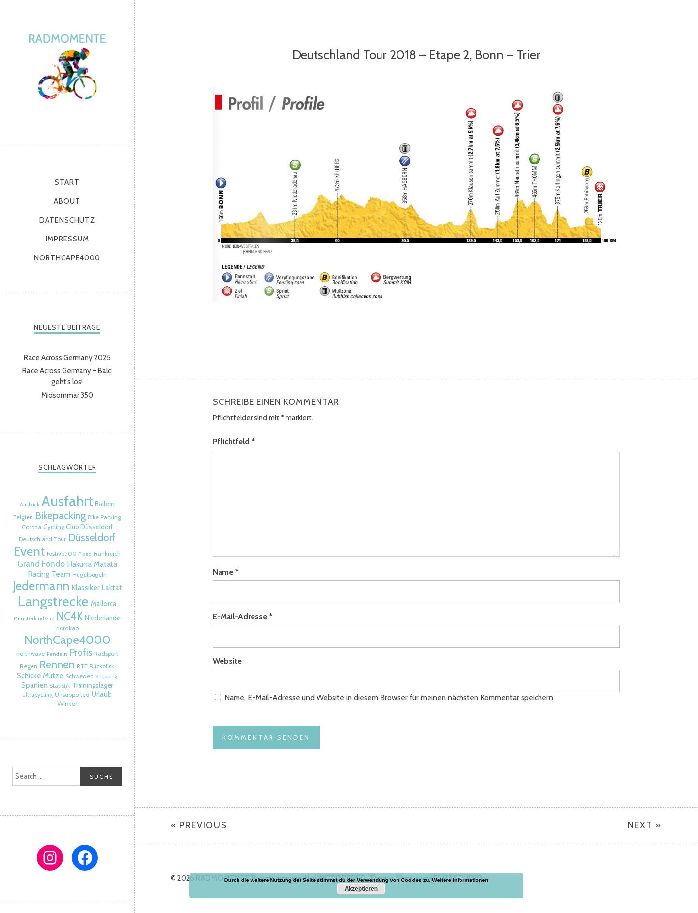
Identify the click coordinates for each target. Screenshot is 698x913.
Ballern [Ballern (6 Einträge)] (105, 504)
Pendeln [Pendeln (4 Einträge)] (57, 654)
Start (67, 182)
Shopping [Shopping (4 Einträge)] (106, 676)
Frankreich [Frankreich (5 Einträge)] (107, 553)
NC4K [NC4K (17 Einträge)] (69, 616)
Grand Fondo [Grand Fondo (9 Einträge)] (41, 564)
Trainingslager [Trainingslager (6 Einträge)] (92, 685)
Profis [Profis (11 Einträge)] (80, 652)
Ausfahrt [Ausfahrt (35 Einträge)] (67, 501)
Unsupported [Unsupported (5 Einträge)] (72, 694)
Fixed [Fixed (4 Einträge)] (85, 554)
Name (225, 572)
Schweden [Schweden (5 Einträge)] (79, 676)
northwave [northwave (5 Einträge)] (30, 653)
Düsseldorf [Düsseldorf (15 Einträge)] (92, 537)
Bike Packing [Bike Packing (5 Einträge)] (104, 517)
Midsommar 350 (67, 395)
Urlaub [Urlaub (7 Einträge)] (102, 694)
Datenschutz (67, 220)
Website (227, 661)
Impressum (67, 239)
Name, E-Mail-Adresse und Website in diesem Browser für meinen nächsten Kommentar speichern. (389, 697)
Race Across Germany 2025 (67, 357)
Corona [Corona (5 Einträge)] (31, 526)
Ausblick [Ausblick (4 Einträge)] (29, 504)
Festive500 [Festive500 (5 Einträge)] (62, 553)
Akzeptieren (361, 888)
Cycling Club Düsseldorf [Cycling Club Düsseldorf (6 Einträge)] (78, 526)
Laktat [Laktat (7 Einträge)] (112, 587)
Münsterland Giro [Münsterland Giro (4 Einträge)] (34, 618)
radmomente (67, 71)
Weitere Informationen (460, 880)
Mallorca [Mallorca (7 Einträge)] (104, 603)
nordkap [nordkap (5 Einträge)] (67, 628)
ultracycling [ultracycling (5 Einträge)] (37, 694)
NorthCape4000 (67, 258)
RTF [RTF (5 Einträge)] (82, 666)
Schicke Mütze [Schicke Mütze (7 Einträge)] (40, 676)
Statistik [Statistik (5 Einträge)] (59, 685)
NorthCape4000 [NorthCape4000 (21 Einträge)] (67, 639)
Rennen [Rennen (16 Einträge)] (57, 664)
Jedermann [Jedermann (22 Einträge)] (41, 585)
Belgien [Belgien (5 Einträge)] (23, 517)
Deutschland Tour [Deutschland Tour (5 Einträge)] (42, 539)
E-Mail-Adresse (242, 616)
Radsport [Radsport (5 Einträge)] (106, 653)
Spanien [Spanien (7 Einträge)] (34, 685)
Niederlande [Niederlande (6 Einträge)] (103, 618)
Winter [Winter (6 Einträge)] (67, 703)
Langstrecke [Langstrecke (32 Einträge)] (53, 601)
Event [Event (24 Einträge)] (29, 551)
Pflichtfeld (234, 441)
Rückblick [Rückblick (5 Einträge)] (101, 666)
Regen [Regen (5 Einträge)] (28, 666)
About (67, 201)
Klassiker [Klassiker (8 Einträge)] (85, 587)
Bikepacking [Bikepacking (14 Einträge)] (60, 516)
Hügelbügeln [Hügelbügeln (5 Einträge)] (89, 574)
